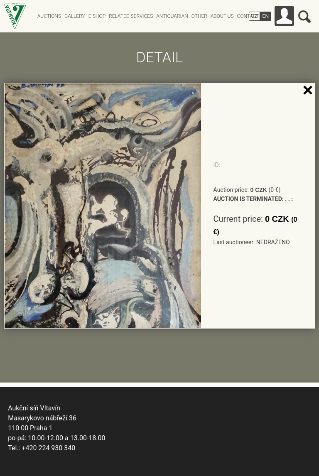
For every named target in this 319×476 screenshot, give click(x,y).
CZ (254, 16)
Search (304, 16)
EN (266, 16)
